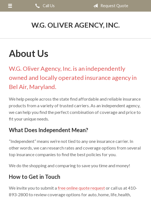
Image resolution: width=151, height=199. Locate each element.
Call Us (44, 6)
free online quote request (81, 187)
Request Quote (109, 6)
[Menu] (10, 6)
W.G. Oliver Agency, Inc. (75, 25)
